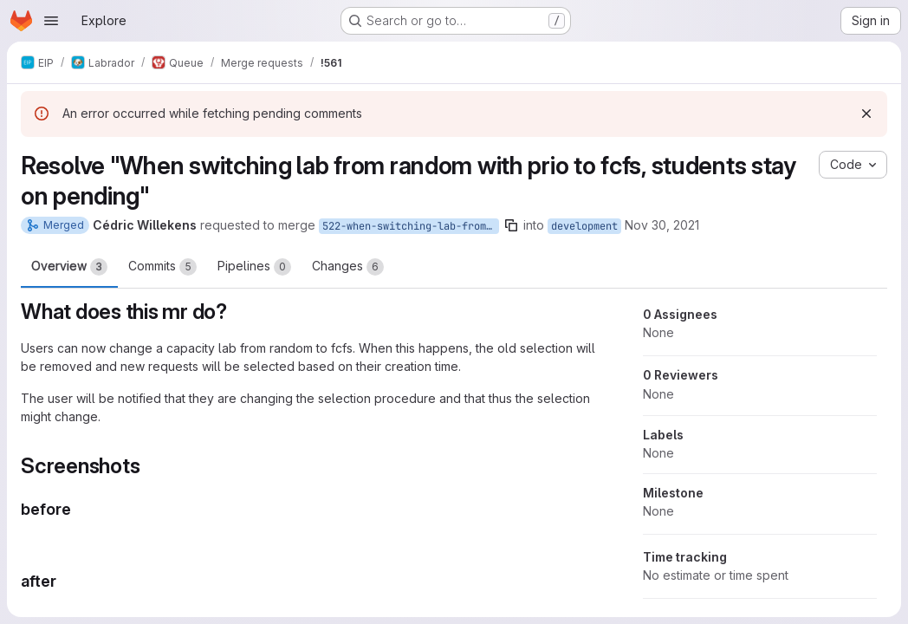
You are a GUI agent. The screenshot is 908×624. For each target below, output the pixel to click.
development (584, 226)
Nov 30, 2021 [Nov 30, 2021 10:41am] (662, 225)
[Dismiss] (866, 113)
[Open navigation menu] (51, 21)
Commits (162, 267)
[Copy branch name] (511, 225)
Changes (348, 267)
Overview (69, 267)
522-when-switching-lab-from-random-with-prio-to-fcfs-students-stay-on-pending (410, 226)
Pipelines (254, 267)
